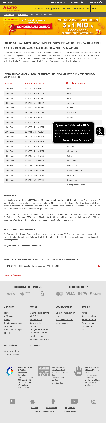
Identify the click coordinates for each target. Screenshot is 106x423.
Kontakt (34, 407)
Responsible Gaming (65, 319)
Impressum (70, 407)
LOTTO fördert (11, 345)
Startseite (9, 14)
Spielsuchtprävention (65, 312)
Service (33, 307)
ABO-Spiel (34, 316)
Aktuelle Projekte (12, 354)
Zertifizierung (88, 323)
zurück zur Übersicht (13, 275)
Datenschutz (51, 407)
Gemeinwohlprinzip (13, 351)
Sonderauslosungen (13, 323)
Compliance (87, 326)
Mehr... (95, 8)
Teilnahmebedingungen (45, 411)
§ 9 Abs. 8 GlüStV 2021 (90, 383)
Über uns (86, 307)
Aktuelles (23, 14)
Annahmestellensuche (40, 339)
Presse (7, 319)
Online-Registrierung (39, 312)
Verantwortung (64, 307)
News (6, 312)
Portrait (85, 312)
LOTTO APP (35, 345)
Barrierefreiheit (70, 411)
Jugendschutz (62, 316)
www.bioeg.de (23, 387)
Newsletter (9, 333)
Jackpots (8, 326)
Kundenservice (36, 336)
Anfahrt (85, 329)
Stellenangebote (89, 316)
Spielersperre (62, 323)
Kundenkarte (36, 319)
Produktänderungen (13, 329)
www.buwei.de (57, 383)
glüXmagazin (10, 316)
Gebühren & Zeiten (38, 332)
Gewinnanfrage (37, 323)
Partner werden (89, 319)
